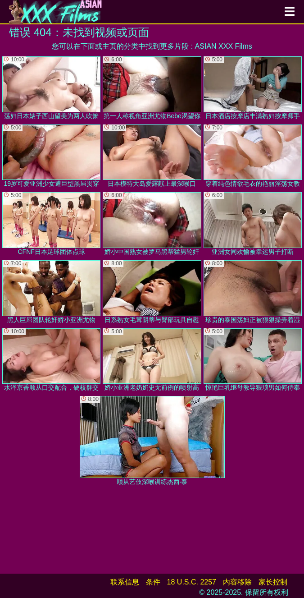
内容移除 (237, 582)
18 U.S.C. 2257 (191, 582)
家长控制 (273, 582)
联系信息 (124, 582)
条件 (153, 582)
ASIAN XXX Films (223, 46)
